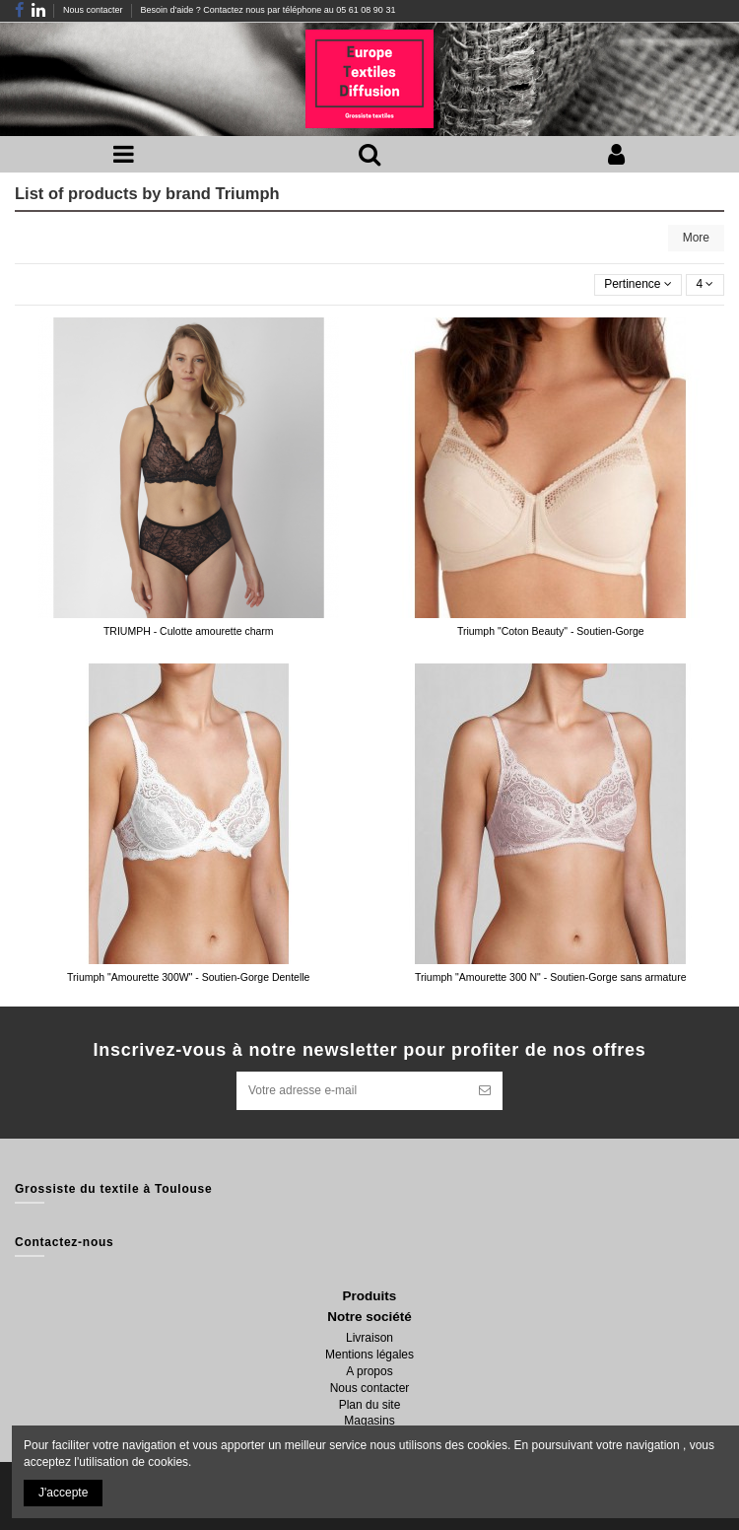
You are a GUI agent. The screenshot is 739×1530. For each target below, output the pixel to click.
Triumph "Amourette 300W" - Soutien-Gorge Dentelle (188, 977)
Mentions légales (369, 1354)
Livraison (369, 1338)
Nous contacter (94, 10)
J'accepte (63, 1492)
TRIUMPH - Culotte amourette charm (188, 631)
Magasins (369, 1420)
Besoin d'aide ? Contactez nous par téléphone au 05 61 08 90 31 (267, 10)
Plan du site (370, 1405)
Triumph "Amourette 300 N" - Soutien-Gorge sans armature (551, 977)
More (696, 237)
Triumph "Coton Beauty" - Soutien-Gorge (550, 631)
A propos (369, 1371)
